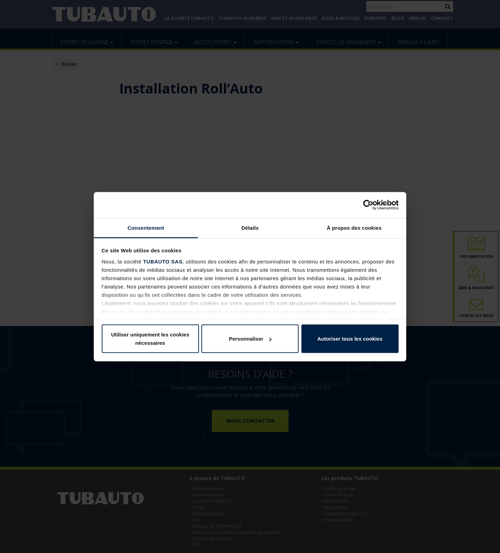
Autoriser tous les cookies (350, 339)
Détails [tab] (250, 227)
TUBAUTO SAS (163, 261)
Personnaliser (250, 339)
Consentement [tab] (145, 227)
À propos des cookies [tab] (354, 227)
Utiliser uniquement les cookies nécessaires (150, 339)
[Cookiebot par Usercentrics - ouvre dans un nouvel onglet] (368, 205)
